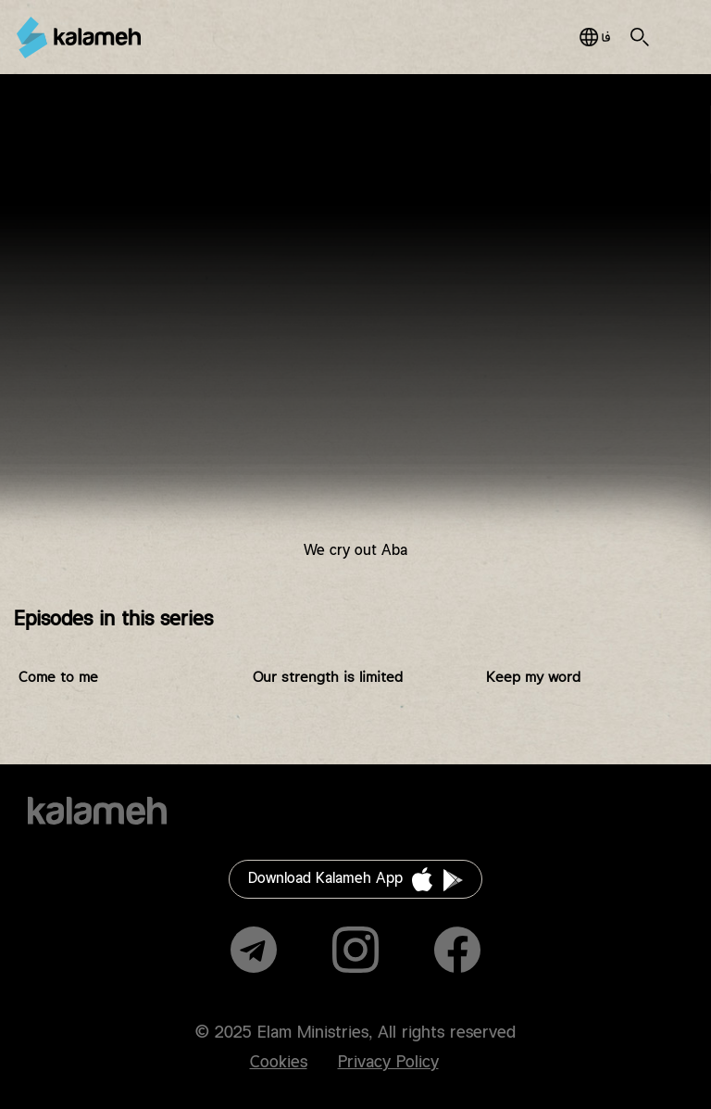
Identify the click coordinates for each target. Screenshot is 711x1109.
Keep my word (533, 677)
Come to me (58, 677)
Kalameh (78, 37)
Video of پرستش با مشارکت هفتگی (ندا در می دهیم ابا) (355, 331)
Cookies (278, 1063)
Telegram (254, 949)
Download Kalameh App (325, 878)
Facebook (457, 949)
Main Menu (673, 37)
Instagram (355, 949)
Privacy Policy (388, 1063)
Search (639, 37)
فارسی (595, 37)
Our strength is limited (328, 677)
